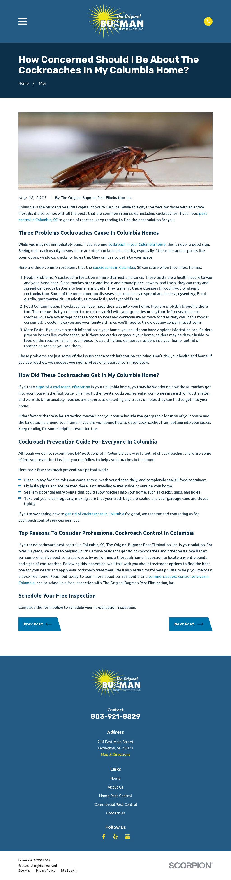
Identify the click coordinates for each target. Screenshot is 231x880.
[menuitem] (24, 870)
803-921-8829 (115, 716)
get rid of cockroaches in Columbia (94, 514)
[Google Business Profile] (127, 836)
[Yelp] (115, 836)
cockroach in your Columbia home (137, 244)
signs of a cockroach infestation (63, 387)
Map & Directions (115, 754)
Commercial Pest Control (115, 804)
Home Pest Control (115, 795)
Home (115, 778)
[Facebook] (103, 836)
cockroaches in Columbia (114, 267)
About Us (115, 787)
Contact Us (115, 813)
